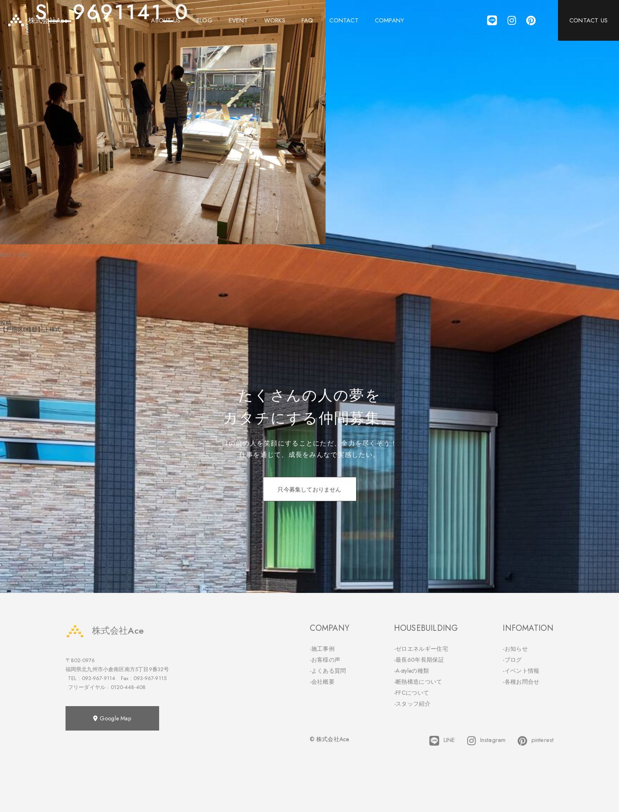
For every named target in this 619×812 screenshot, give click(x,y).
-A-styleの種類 (411, 671)
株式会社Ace (105, 630)
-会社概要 (322, 682)
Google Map (112, 718)
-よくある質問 (328, 671)
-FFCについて (411, 693)
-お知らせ (515, 649)
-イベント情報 (521, 671)
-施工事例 (322, 649)
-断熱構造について (418, 682)
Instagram (486, 741)
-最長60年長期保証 (419, 660)
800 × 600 (14, 255)
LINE (442, 741)
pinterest (535, 741)
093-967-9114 (98, 678)
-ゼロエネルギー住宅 (421, 649)
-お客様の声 (325, 660)
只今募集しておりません (309, 489)
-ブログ (512, 660)
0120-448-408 (128, 687)
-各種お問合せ (521, 682)
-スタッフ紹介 (412, 704)
